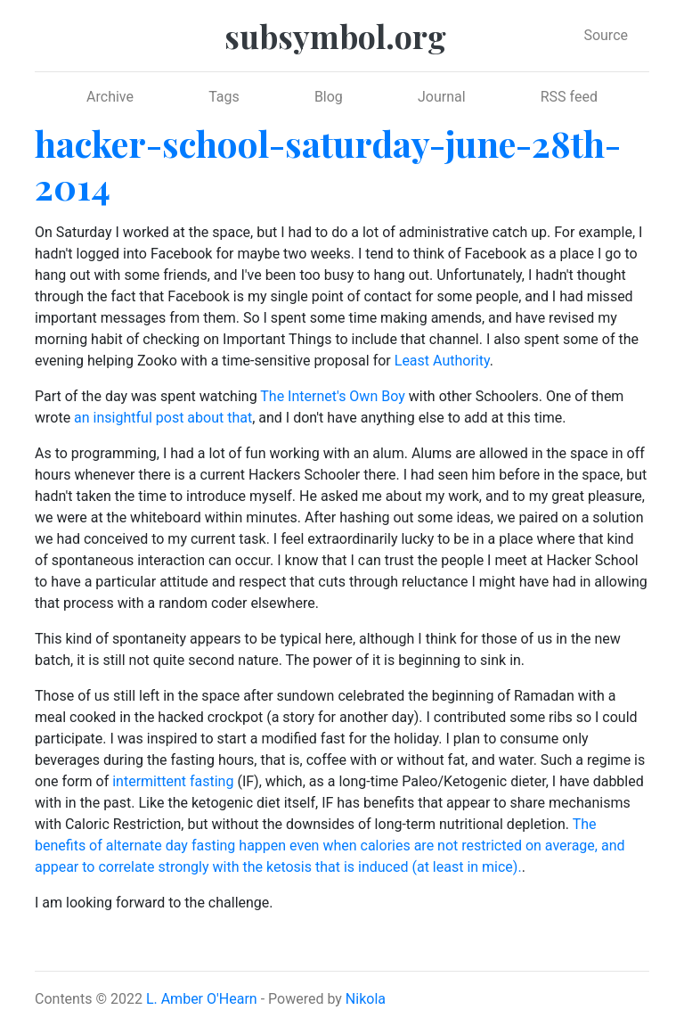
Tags (224, 96)
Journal (442, 96)
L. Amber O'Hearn (201, 998)
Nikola (366, 998)
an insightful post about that (163, 417)
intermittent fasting (172, 781)
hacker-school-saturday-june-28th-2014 (328, 164)
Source (605, 35)
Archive (110, 96)
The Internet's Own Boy (332, 396)
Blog (328, 96)
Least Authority (442, 360)
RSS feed (569, 96)
